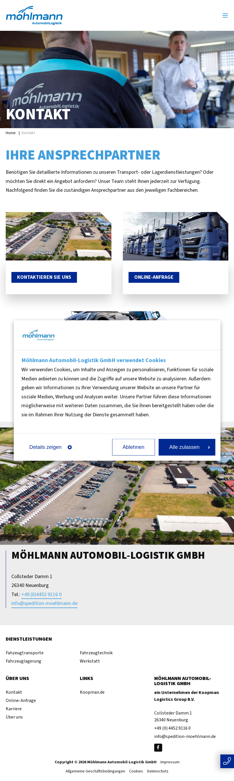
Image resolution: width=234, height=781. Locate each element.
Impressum (170, 762)
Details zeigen (50, 447)
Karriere (14, 709)
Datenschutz (157, 771)
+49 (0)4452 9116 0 (41, 594)
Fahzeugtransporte (25, 653)
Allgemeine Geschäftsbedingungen (95, 771)
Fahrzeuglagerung (23, 661)
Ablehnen (133, 447)
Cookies (136, 771)
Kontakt (14, 692)
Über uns (14, 717)
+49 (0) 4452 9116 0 (172, 728)
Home (11, 133)
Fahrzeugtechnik (96, 653)
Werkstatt (90, 661)
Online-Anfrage (21, 700)
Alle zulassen (189, 447)
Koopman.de (92, 692)
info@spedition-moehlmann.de (44, 603)
